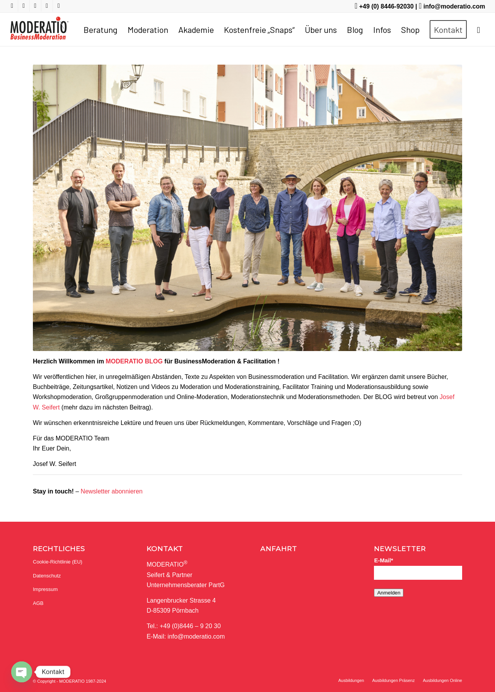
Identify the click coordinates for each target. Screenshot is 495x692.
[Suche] (478, 29)
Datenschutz (47, 576)
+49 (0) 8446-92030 (386, 6)
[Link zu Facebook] (23, 6)
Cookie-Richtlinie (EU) (57, 562)
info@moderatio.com (454, 6)
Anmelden (388, 593)
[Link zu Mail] (59, 6)
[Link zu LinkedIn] (47, 6)
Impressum (45, 589)
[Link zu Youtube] (12, 6)
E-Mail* (383, 560)
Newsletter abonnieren (112, 491)
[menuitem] (101, 29)
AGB (38, 603)
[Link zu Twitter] (35, 6)
